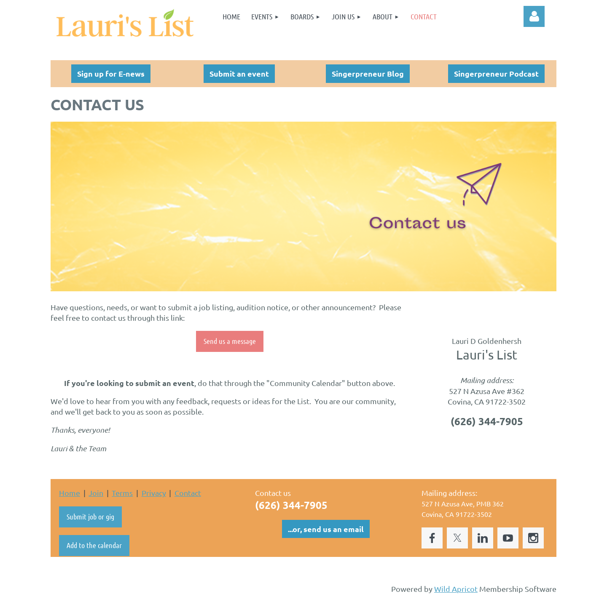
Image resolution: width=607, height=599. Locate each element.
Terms (122, 492)
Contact (188, 492)
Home (69, 492)
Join (96, 492)
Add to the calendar (94, 545)
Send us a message (230, 341)
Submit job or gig (90, 516)
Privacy (154, 492)
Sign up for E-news (111, 73)
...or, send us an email (326, 529)
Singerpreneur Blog (368, 73)
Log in (534, 16)
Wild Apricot (456, 588)
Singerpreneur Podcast (496, 73)
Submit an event (239, 73)
